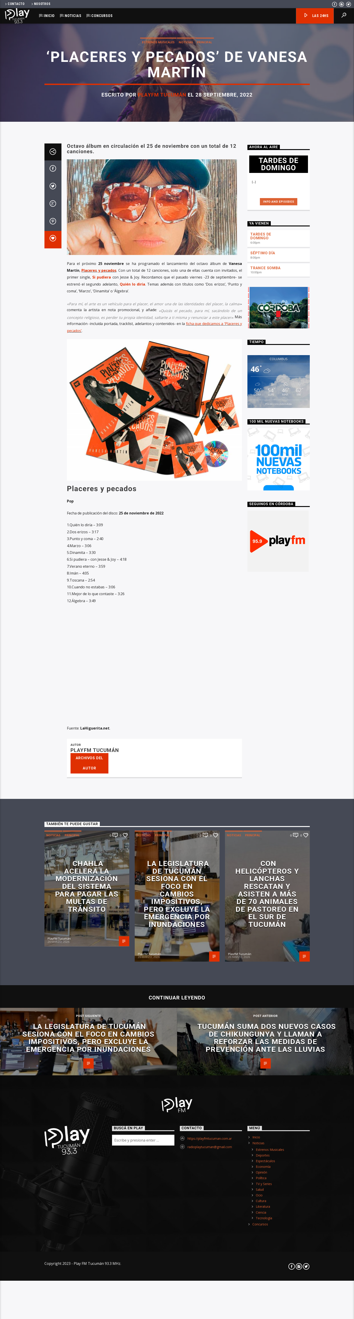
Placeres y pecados (98, 567)
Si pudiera (101, 574)
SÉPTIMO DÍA (262, 550)
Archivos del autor (89, 1060)
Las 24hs (316, 16)
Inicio (49, 16)
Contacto (14, 4)
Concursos (101, 16)
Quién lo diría (132, 581)
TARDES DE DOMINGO (260, 533)
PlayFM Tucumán (162, 231)
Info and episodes (278, 498)
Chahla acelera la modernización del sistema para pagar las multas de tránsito (86, 1183)
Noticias (73, 16)
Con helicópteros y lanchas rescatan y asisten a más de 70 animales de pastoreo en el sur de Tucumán (267, 1191)
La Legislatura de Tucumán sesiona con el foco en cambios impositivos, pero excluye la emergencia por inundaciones (177, 1191)
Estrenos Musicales (158, 179)
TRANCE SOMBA (265, 565)
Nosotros (41, 4)
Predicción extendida (278, 701)
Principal (204, 179)
